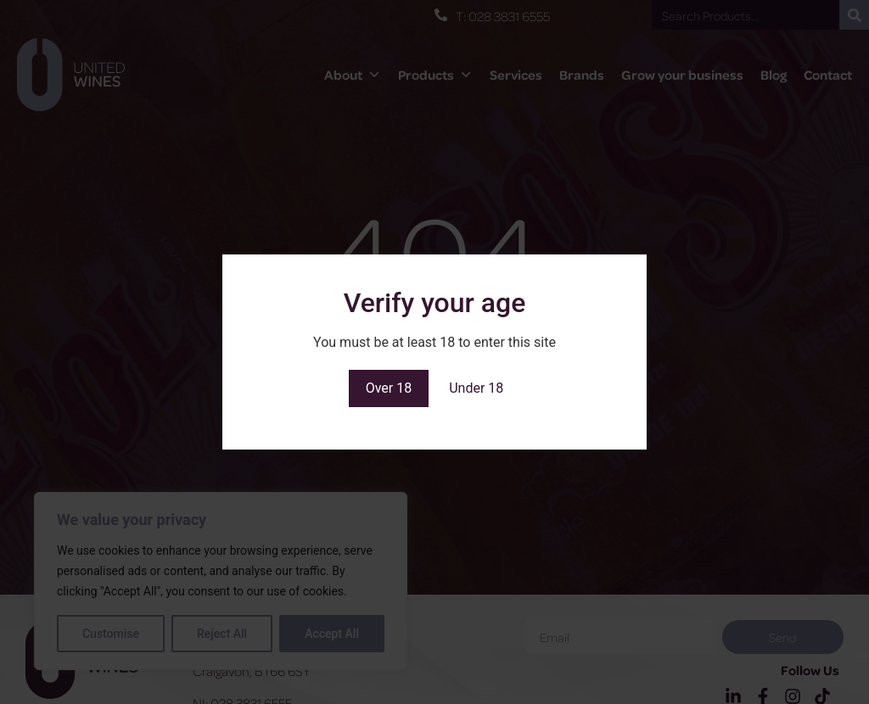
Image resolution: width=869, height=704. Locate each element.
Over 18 (389, 388)
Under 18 (476, 388)
